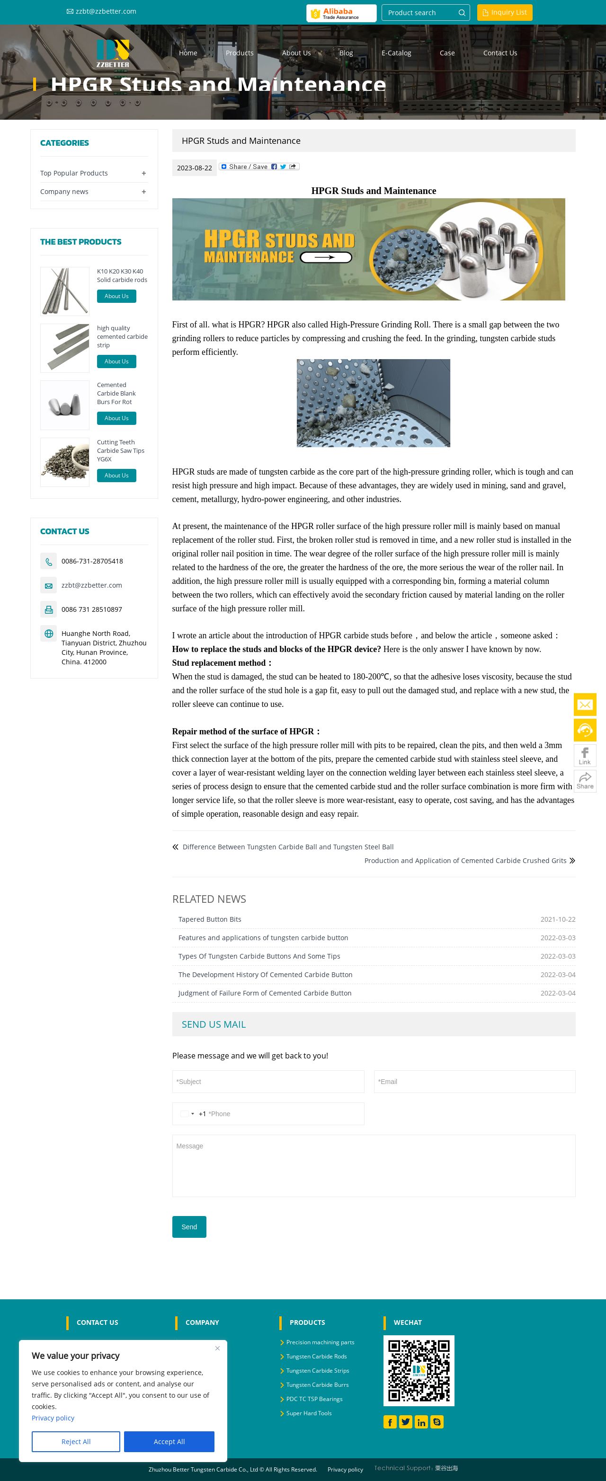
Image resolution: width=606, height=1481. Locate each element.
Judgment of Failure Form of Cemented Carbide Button (265, 992)
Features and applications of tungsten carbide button (263, 937)
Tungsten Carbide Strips (317, 1370)
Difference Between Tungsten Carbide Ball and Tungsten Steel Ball (287, 846)
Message (374, 1165)
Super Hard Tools (309, 1413)
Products (240, 52)
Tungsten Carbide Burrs (317, 1385)
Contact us (500, 52)
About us (296, 52)
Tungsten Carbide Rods (316, 1356)
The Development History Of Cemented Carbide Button (265, 974)
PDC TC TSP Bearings (314, 1399)
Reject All (76, 1441)
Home (188, 52)
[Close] (217, 1348)
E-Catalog (396, 52)
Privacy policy (345, 1469)
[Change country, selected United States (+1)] (191, 1113)
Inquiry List (509, 12)
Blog (346, 52)
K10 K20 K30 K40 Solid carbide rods (122, 275)
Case (447, 52)
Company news (64, 191)
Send (189, 1227)
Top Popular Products (74, 172)
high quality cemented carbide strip (122, 336)
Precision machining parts (320, 1342)
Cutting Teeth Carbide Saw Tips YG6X (120, 450)
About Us (117, 296)
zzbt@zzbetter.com (106, 11)
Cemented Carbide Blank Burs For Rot (116, 393)
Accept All (169, 1441)
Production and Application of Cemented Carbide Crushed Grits (466, 860)
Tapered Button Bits (209, 919)
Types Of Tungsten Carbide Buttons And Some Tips (259, 956)
